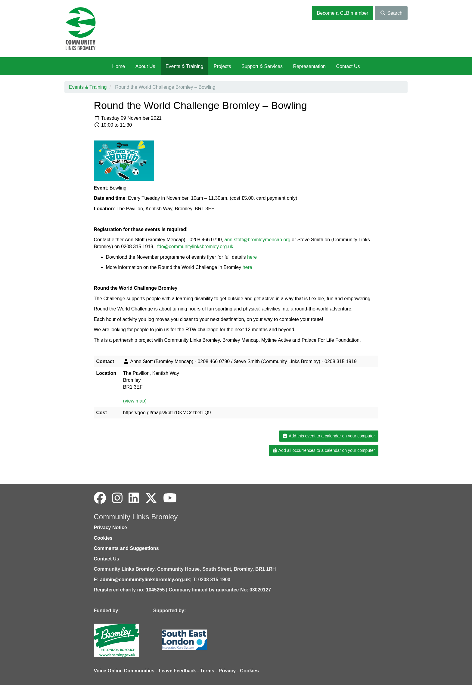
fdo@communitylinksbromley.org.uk (195, 246)
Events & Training (184, 66)
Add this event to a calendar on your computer (328, 436)
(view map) (135, 400)
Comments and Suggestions (126, 548)
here (252, 257)
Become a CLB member (342, 13)
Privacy (227, 670)
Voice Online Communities (124, 670)
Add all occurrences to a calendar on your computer (323, 450)
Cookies (103, 538)
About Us (145, 66)
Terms (207, 670)
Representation (309, 66)
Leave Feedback (177, 670)
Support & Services (262, 66)
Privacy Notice (110, 527)
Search (391, 13)
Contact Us (348, 66)
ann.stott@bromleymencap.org (257, 239)
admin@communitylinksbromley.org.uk (145, 579)
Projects (222, 66)
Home (118, 66)
